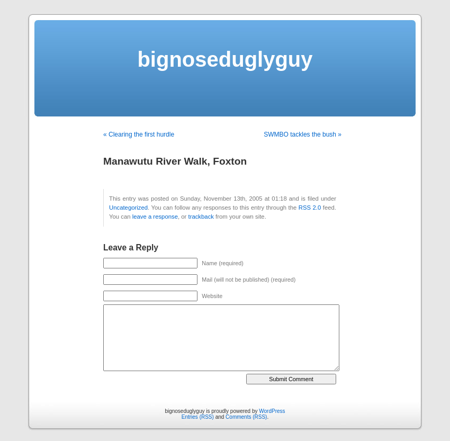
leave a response (155, 216)
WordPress (272, 411)
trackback (200, 216)
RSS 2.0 (310, 207)
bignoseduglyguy (224, 59)
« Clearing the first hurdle (138, 134)
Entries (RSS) (198, 417)
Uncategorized (128, 207)
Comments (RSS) (246, 417)
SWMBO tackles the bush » (302, 134)
